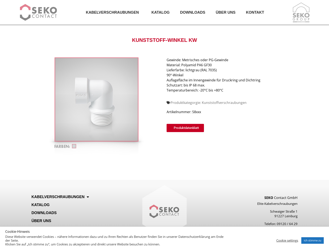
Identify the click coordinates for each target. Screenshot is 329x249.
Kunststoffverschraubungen (224, 102)
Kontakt (255, 12)
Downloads (192, 12)
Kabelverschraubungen (113, 12)
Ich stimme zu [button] (312, 240)
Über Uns (225, 12)
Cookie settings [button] (287, 240)
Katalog (160, 12)
